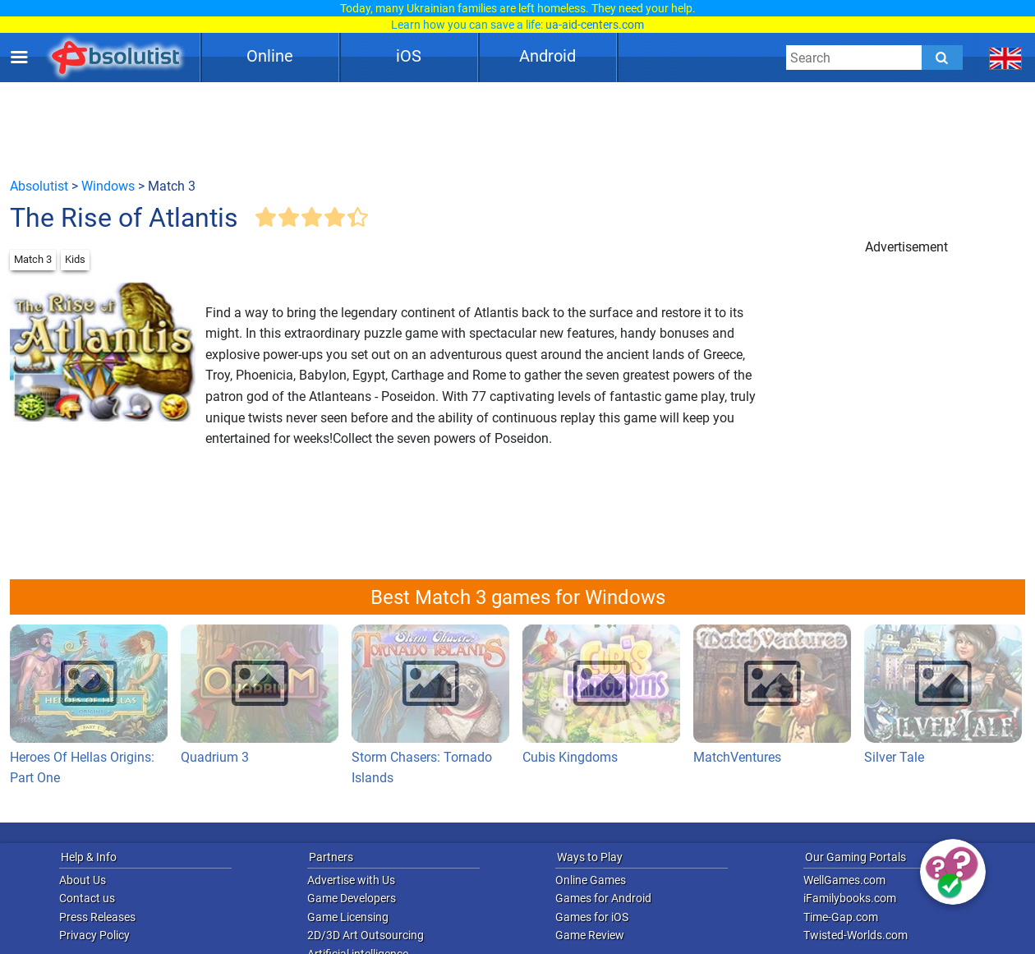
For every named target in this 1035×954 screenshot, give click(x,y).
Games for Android (603, 898)
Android (547, 56)
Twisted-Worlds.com (855, 935)
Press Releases (97, 917)
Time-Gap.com (840, 917)
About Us (82, 880)
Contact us (87, 898)
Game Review (589, 935)
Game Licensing (348, 917)
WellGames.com (844, 880)
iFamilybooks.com (849, 898)
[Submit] (942, 57)
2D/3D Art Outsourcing (365, 935)
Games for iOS (591, 917)
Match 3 (33, 259)
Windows (108, 186)
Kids (75, 259)
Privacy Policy (94, 935)
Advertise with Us (351, 880)
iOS (408, 56)
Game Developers (351, 898)
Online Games (590, 880)
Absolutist (39, 186)
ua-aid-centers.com (594, 24)
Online (269, 56)
